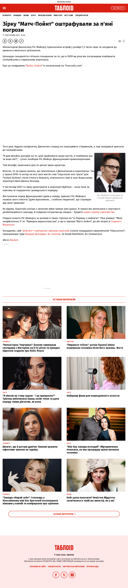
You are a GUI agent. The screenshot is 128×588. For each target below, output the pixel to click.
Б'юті (33, 15)
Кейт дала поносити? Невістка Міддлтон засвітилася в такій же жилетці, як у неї (91, 499)
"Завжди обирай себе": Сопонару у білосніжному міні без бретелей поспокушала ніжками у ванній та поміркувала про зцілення (30, 500)
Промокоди (92, 566)
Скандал (17, 15)
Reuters (13, 239)
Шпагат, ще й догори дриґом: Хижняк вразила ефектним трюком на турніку (30, 448)
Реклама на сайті (38, 566)
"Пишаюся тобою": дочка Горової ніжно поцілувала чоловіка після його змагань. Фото (95, 346)
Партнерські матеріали (74, 566)
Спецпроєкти (81, 15)
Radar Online (34, 65)
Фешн (26, 15)
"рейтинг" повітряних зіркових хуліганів (46, 230)
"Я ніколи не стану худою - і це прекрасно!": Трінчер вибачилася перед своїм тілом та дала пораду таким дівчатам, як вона (31, 398)
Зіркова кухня (44, 15)
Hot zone (68, 15)
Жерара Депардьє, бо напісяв (42, 233)
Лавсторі (58, 15)
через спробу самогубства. (99, 212)
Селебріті (6, 15)
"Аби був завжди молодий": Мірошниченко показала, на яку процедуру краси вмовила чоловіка (93, 449)
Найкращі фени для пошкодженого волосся (93, 395)
